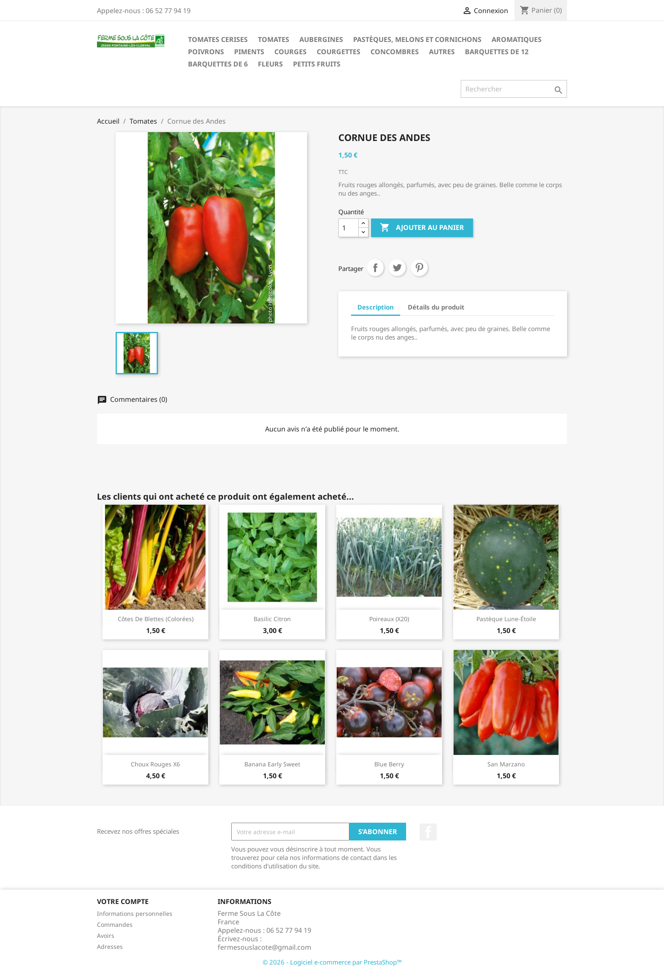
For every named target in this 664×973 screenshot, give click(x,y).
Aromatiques (517, 39)
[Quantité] (348, 227)
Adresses (110, 947)
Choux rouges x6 (155, 764)
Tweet (397, 267)
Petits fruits (316, 64)
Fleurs (270, 64)
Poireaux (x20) (389, 619)
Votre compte (123, 901)
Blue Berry (389, 764)
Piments (249, 51)
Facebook (428, 832)
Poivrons (206, 51)
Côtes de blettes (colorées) (156, 619)
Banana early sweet (272, 764)
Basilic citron (272, 619)
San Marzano (506, 764)
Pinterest (419, 267)
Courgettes (338, 51)
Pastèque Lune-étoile (506, 619)
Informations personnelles (134, 913)
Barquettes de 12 (496, 51)
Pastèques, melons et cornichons (417, 39)
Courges (290, 51)
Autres (442, 51)
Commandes (115, 924)
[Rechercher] (514, 89)
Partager (375, 267)
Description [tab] (375, 307)
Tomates (273, 39)
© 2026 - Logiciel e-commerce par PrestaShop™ (332, 962)
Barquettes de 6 (218, 64)
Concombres (395, 51)
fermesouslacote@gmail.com (264, 947)
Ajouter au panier (422, 227)
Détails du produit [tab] (436, 307)
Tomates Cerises (218, 39)
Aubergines (321, 39)
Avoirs (105, 936)
